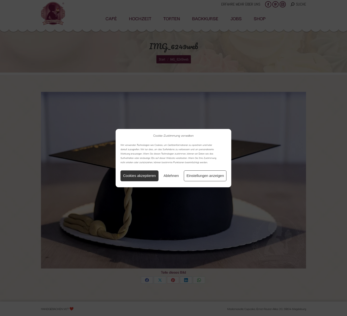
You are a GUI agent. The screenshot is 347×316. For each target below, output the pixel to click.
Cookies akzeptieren (139, 176)
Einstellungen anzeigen (205, 176)
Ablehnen (171, 176)
